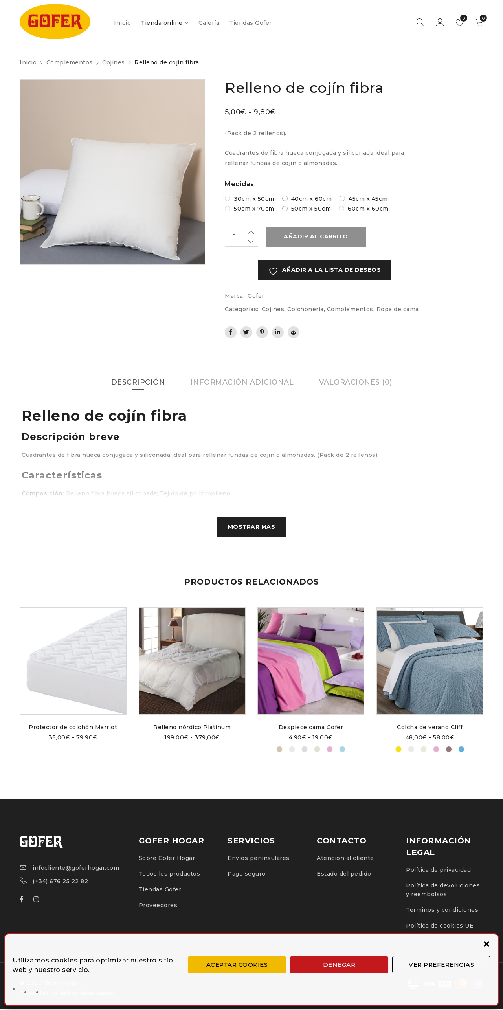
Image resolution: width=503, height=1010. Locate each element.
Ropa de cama (397, 309)
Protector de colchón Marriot (73, 727)
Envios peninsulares (259, 858)
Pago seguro (247, 874)
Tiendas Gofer (160, 890)
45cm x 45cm (368, 198)
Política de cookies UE (440, 926)
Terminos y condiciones (442, 910)
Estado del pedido (344, 874)
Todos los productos (169, 874)
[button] (486, 944)
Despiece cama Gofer (311, 727)
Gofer (256, 295)
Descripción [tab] (138, 382)
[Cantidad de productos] (241, 237)
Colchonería (305, 309)
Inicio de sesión (440, 23)
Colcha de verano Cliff (430, 727)
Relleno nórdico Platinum (192, 727)
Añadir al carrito (315, 236)
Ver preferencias (441, 964)
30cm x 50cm (254, 198)
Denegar (339, 964)
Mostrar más (251, 527)
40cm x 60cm (311, 198)
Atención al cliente (345, 858)
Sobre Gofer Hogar (167, 858)
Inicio (28, 62)
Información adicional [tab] (242, 382)
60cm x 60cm (368, 208)
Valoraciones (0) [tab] (355, 382)
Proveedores (158, 905)
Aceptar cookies (237, 964)
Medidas (239, 184)
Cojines (113, 62)
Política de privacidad (438, 870)
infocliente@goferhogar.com (76, 868)
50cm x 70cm (254, 208)
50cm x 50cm (311, 208)
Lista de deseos (462, 18)
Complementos (69, 62)
